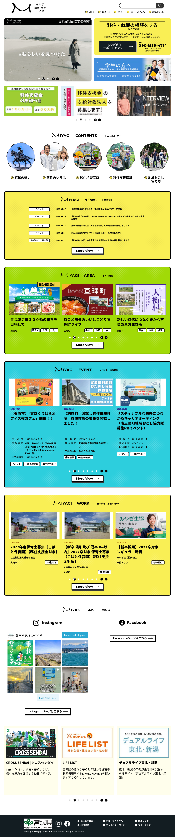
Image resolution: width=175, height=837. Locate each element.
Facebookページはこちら (130, 638)
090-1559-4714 (153, 45)
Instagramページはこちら (45, 711)
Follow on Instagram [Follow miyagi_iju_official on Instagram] (74, 635)
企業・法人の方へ (114, 820)
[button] (39, 78)
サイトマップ (144, 824)
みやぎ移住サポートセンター (114, 46)
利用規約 (85, 824)
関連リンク (143, 820)
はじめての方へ (88, 820)
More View (84, 251)
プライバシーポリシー (116, 824)
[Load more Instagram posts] (48, 697)
